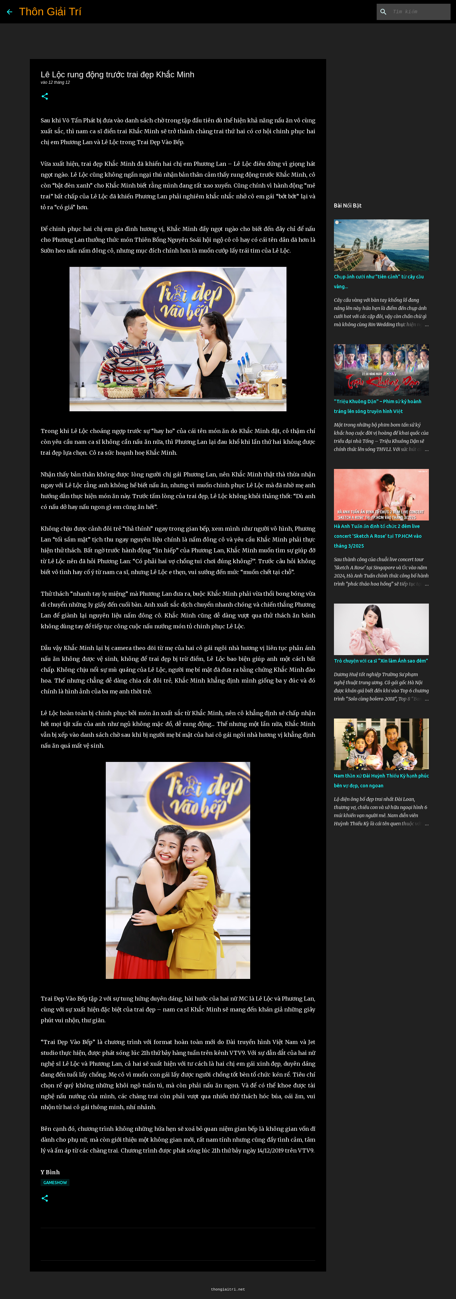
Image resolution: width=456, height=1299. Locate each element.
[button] (45, 96)
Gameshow (55, 1182)
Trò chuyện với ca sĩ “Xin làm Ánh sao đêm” (381, 661)
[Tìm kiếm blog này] (415, 12)
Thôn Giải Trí (50, 11)
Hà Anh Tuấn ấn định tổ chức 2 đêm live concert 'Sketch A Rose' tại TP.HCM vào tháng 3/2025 (378, 536)
